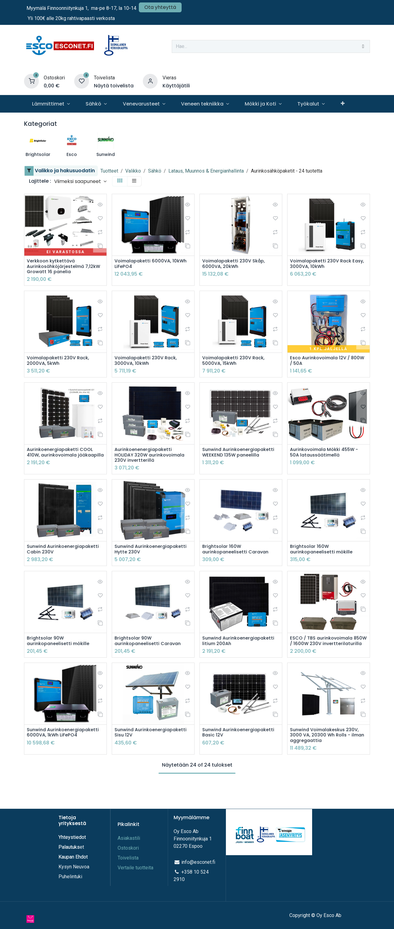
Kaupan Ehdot (73, 857)
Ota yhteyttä (160, 7)
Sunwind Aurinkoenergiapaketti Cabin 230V (63, 557)
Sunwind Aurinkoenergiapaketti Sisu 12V (153, 751)
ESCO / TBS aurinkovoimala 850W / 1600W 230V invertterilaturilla (324, 656)
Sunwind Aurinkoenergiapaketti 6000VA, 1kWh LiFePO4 (55, 755)
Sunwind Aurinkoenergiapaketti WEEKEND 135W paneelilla (233, 459)
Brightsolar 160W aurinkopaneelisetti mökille (324, 554)
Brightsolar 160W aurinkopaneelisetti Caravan (238, 554)
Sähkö (154, 171)
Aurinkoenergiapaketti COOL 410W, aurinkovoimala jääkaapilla (62, 459)
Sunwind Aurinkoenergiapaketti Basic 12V (237, 755)
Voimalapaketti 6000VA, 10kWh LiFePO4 (145, 264)
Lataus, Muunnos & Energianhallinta (206, 171)
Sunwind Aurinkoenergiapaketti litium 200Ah (237, 656)
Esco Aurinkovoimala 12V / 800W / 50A (322, 363)
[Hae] (363, 46)
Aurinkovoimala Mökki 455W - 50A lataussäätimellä (327, 455)
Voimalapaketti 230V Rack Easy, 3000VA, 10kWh (323, 264)
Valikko (133, 171)
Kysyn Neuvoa (73, 867)
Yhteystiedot (72, 837)
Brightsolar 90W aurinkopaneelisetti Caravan (150, 653)
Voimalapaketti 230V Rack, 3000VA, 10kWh (148, 363)
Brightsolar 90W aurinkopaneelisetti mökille (60, 653)
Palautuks (69, 847)
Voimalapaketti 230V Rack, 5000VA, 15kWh (236, 363)
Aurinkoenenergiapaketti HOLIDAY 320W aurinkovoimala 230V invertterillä (153, 459)
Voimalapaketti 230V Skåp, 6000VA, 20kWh (236, 264)
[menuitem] (51, 104)
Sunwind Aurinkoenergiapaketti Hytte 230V (150, 557)
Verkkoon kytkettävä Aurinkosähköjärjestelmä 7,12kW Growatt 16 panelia (59, 267)
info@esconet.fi (198, 862)
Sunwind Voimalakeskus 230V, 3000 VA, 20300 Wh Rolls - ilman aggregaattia (327, 755)
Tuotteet (109, 171)
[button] (80, 181)
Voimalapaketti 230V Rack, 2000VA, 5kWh (60, 363)
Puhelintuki (70, 876)
